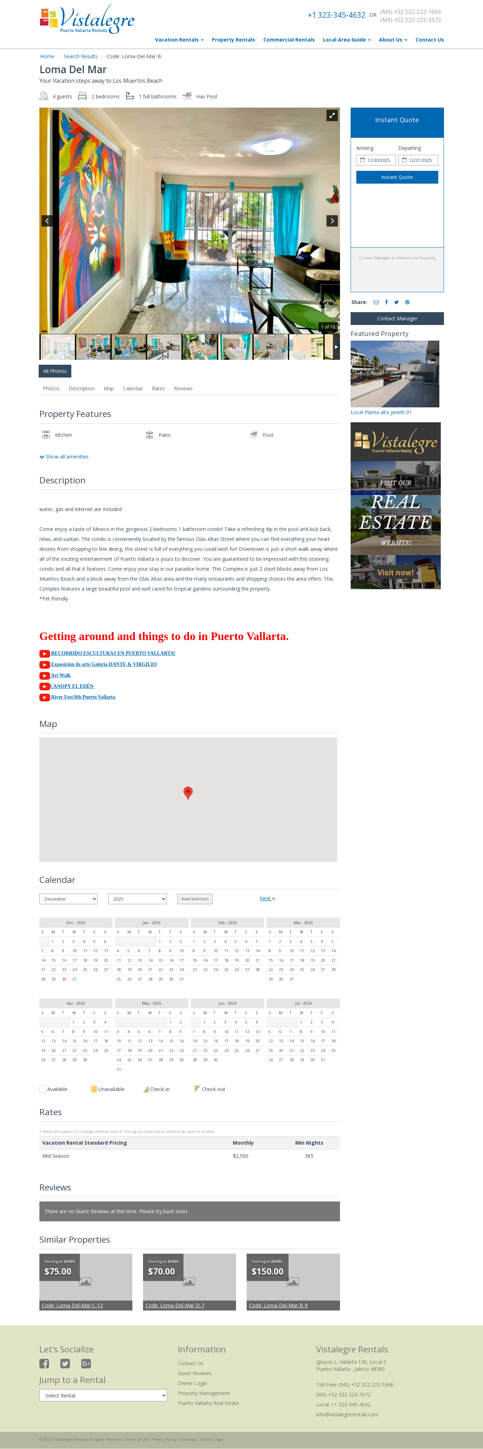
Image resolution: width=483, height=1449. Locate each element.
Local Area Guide (347, 39)
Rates (158, 388)
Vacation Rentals (179, 39)
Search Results (81, 56)
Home (47, 56)
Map (109, 388)
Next (267, 898)
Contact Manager (397, 318)
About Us (393, 39)
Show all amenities (64, 456)
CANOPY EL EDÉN (67, 686)
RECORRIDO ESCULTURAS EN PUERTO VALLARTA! (113, 653)
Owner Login (192, 1383)
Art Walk (55, 675)
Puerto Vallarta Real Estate (208, 1403)
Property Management (204, 1393)
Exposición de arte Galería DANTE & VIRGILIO (98, 664)
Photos (51, 388)
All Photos (55, 371)
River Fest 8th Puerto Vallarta (77, 697)
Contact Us (430, 39)
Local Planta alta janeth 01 (381, 412)
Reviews (183, 388)
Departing (409, 148)
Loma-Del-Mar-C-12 (72, 1305)
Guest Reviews (195, 1373)
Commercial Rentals (289, 39)
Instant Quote (397, 177)
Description (81, 388)
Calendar (133, 388)
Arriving (364, 148)
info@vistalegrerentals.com (347, 1414)
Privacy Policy (164, 1439)
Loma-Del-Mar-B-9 (278, 1305)
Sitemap (188, 1439)
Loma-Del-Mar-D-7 (175, 1305)
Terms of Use (136, 1439)
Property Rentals (233, 39)
